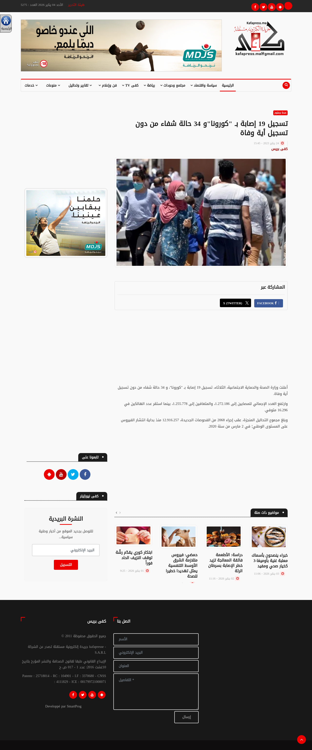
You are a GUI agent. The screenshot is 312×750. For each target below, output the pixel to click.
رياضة (149, 85)
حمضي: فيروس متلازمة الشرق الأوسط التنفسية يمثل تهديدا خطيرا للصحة (181, 565)
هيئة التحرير (76, 5)
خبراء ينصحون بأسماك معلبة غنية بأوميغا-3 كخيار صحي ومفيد (270, 561)
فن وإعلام (107, 85)
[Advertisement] (201, 350)
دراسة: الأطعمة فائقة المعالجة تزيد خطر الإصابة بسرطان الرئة (225, 563)
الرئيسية (228, 85)
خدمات (31, 85)
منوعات (53, 85)
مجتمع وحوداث (172, 85)
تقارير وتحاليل (80, 85)
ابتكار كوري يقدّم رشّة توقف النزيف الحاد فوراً (134, 558)
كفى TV (130, 85)
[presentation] (120, 513)
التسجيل (66, 565)
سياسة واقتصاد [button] (203, 85)
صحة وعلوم (280, 112)
